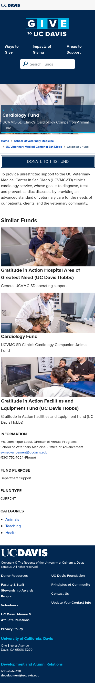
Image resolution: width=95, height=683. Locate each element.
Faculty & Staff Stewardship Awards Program (17, 590)
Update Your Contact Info (71, 602)
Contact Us (60, 593)
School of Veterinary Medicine (34, 141)
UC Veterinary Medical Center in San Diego (34, 147)
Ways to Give (12, 49)
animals (12, 519)
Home (5, 141)
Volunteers (9, 605)
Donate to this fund (48, 161)
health (11, 532)
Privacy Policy (12, 628)
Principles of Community (70, 584)
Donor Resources (14, 575)
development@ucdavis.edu (20, 675)
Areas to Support (74, 49)
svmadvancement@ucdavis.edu (24, 452)
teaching (13, 526)
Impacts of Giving (42, 49)
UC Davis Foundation (68, 575)
